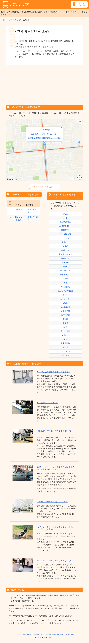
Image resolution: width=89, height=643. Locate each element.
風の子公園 (65, 266)
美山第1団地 (65, 270)
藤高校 (65, 295)
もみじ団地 (65, 355)
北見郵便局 (65, 315)
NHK (65, 339)
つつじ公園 (65, 351)
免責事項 (61, 634)
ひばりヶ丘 (65, 238)
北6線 (65, 214)
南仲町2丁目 (65, 274)
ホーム (5, 20)
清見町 (65, 246)
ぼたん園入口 (65, 234)
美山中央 (65, 335)
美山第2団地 (65, 307)
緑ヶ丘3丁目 (12, 125)
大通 (65, 283)
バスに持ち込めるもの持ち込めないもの (54, 560)
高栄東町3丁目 (65, 226)
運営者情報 (70, 634)
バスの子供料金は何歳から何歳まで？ (53, 372)
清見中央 (65, 242)
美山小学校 (65, 311)
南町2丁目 (65, 250)
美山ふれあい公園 (65, 291)
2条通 (65, 303)
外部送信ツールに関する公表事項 (45, 634)
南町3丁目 (65, 230)
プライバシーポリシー (23, 634)
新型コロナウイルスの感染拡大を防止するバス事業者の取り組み (55, 468)
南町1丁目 (65, 258)
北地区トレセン (65, 254)
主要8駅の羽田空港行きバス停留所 (52, 501)
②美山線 (18, 209)
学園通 (65, 323)
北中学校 (65, 279)
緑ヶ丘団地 (65, 287)
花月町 (65, 218)
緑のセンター (65, 299)
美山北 (65, 347)
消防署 (65, 319)
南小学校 (65, 262)
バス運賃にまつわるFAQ (47, 403)
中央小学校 (65, 343)
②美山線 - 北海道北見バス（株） (12, 137)
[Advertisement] (44, 84)
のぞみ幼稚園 (65, 222)
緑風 (65, 327)
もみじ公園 (65, 331)
